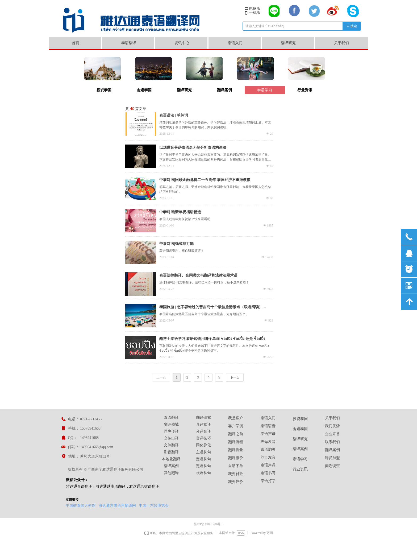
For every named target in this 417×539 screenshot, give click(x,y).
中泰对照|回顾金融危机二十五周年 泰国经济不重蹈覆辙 (205, 180)
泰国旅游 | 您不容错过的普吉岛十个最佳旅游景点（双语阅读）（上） (210, 307)
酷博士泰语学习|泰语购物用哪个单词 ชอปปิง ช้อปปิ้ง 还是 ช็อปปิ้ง (212, 339)
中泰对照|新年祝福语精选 (180, 212)
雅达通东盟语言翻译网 (117, 505)
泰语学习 (264, 90)
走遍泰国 (144, 90)
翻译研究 (184, 90)
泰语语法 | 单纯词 (173, 115)
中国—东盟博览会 (154, 505)
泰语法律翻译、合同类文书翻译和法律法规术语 (198, 275)
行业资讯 (304, 90)
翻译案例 (224, 90)
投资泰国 (104, 90)
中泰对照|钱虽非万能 (176, 244)
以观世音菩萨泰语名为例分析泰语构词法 (192, 148)
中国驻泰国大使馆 (80, 505)
